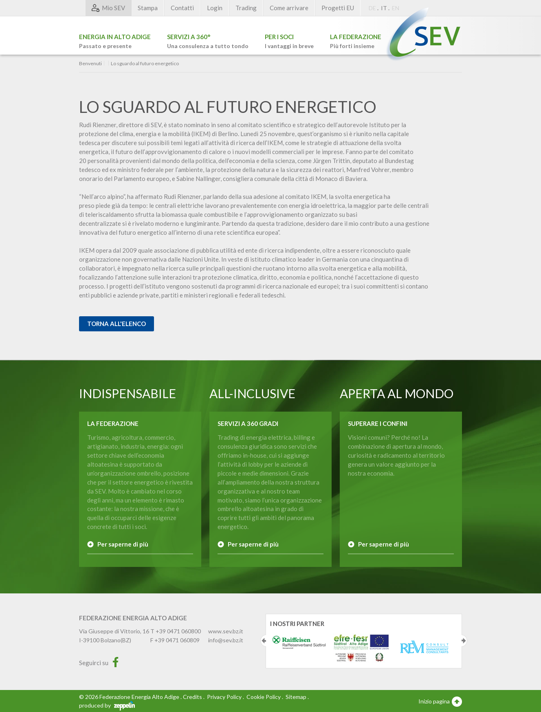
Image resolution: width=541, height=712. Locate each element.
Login (214, 7)
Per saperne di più (122, 544)
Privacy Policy (224, 696)
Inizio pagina (440, 701)
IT (384, 7)
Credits (192, 696)
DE (372, 7)
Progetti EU (337, 7)
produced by (107, 705)
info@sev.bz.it (225, 640)
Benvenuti (90, 63)
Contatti (182, 7)
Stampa (148, 7)
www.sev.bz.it (225, 631)
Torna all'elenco (116, 323)
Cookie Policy (263, 696)
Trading (246, 7)
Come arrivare (289, 7)
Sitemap (296, 696)
